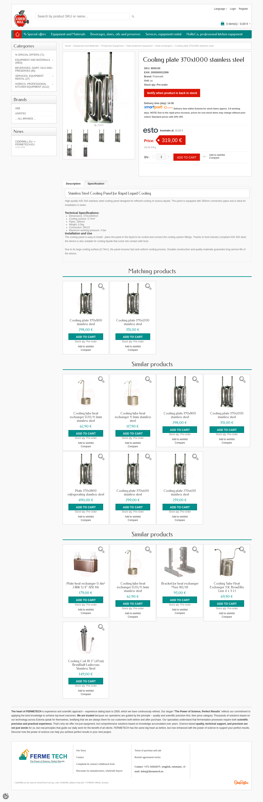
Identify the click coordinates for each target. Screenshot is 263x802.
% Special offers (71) (29, 54)
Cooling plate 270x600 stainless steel (180, 492)
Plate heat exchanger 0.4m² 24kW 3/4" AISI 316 (86, 585)
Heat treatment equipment (139, 46)
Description (73, 183)
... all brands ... (25, 118)
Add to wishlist (217, 155)
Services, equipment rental (163, 34)
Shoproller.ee (241, 782)
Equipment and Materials (68, 34)
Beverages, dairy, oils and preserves (115, 34)
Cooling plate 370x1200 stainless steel (132, 322)
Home (68, 46)
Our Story (81, 750)
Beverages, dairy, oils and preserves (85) (33, 69)
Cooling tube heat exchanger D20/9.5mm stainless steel (86, 416)
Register (243, 8)
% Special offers (35, 34)
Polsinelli (158, 76)
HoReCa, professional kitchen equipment (214, 34)
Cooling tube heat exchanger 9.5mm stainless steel (133, 416)
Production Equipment (113, 46)
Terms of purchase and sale (148, 750)
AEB (17, 108)
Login (233, 8)
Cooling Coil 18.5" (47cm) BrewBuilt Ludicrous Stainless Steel (86, 664)
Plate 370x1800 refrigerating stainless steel (86, 492)
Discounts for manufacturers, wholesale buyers (99, 770)
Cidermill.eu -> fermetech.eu (34, 144)
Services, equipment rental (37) (29, 77)
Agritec (20, 113)
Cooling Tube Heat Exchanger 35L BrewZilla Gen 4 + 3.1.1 (227, 587)
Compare (214, 157)
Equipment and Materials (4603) (32, 61)
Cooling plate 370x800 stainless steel (86, 322)
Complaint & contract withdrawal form (95, 763)
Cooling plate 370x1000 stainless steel (194, 46)
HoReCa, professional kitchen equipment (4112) (32, 85)
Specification (96, 183)
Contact (80, 756)
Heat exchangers (163, 46)
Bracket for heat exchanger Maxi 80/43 (179, 585)
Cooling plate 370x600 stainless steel (133, 492)
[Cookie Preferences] (5, 796)
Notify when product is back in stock (172, 93)
